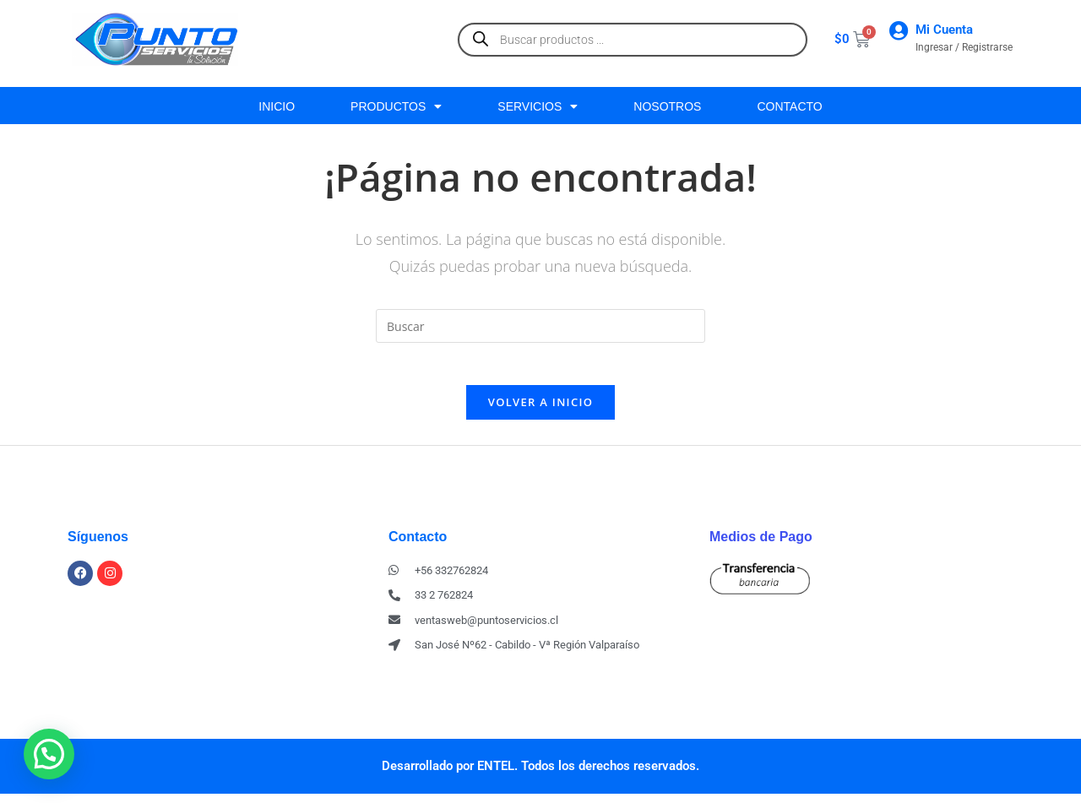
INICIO (276, 106)
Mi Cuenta (944, 29)
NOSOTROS (667, 106)
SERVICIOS (537, 106)
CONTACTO (789, 106)
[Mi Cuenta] (898, 31)
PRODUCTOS (396, 106)
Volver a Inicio (540, 410)
